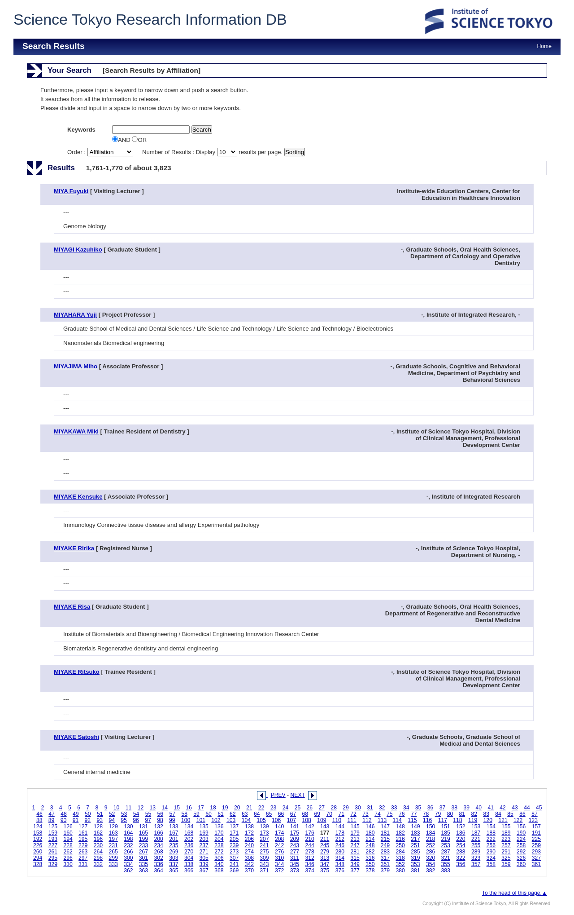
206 (249, 839)
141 (294, 826)
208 (279, 839)
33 (394, 807)
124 (37, 826)
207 (264, 839)
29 (346, 807)
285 (415, 852)
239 (234, 845)
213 (354, 839)
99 (172, 820)
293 (536, 852)
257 (505, 845)
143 (324, 826)
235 (173, 845)
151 (445, 826)
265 (113, 852)
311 (294, 858)
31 (370, 807)
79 (438, 814)
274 (249, 852)
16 (189, 807)
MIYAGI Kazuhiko (78, 249)
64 (257, 814)
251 (415, 845)
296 (67, 858)
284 (400, 852)
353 (415, 864)
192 (37, 839)
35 (418, 807)
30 (358, 807)
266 (128, 852)
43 (515, 807)
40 (478, 807)
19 (225, 807)
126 (67, 826)
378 (369, 870)
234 (158, 845)
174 (279, 833)
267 (143, 852)
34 (406, 807)
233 (143, 845)
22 (261, 807)
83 (486, 814)
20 (237, 807)
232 (128, 845)
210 (309, 839)
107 (291, 820)
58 (184, 814)
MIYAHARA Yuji (75, 314)
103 (230, 820)
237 (204, 845)
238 (218, 845)
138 (249, 826)
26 (310, 807)
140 (279, 826)
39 (467, 807)
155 (505, 826)
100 (185, 820)
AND (122, 140)
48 (64, 814)
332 (98, 864)
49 (76, 814)
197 (113, 839)
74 (377, 814)
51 (100, 814)
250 (400, 845)
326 (521, 858)
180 (369, 833)
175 (294, 833)
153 (475, 826)
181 (385, 833)
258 (521, 845)
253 (445, 845)
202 (188, 839)
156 (521, 826)
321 (445, 858)
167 (173, 833)
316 (369, 858)
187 (475, 833)
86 (522, 814)
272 (218, 852)
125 (52, 826)
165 (143, 833)
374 (309, 870)
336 (158, 864)
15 (177, 807)
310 (279, 858)
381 (415, 870)
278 (309, 852)
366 (188, 870)
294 (37, 858)
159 (52, 833)
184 (430, 833)
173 (264, 833)
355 (445, 864)
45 (539, 807)
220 (460, 839)
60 (208, 814)
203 (204, 839)
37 (442, 807)
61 (220, 814)
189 (505, 833)
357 (475, 864)
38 (455, 807)
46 (39, 814)
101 (200, 820)
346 (309, 864)
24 (286, 807)
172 (249, 833)
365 (173, 870)
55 (148, 814)
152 (460, 826)
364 (158, 870)
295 (52, 858)
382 (430, 870)
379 (385, 870)
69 (317, 814)
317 (385, 858)
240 (249, 845)
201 (173, 839)
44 (527, 807)
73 (365, 814)
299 (113, 858)
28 (333, 807)
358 (491, 864)
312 (309, 858)
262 (67, 852)
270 (188, 852)
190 (521, 833)
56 (160, 814)
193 (52, 839)
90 (64, 820)
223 (505, 839)
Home (544, 46)
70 (329, 814)
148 (400, 826)
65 (269, 814)
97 (148, 820)
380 (400, 870)
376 (339, 870)
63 (245, 814)
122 (517, 820)
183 (415, 833)
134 (188, 826)
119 (472, 820)
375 (324, 870)
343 (264, 864)
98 (160, 820)
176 (309, 833)
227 (52, 845)
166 (158, 833)
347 (324, 864)
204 (218, 839)
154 (491, 826)
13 (153, 807)
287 (445, 852)
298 (98, 858)
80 (450, 814)
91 (76, 820)
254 (460, 845)
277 (294, 852)
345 (294, 864)
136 (218, 826)
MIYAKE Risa (72, 606)
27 (321, 807)
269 (173, 852)
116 (427, 820)
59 (196, 814)
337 (173, 864)
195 (82, 839)
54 (136, 814)
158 (37, 833)
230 (98, 845)
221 (475, 839)
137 (234, 826)
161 (82, 833)
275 (264, 852)
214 (369, 839)
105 (261, 820)
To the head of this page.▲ (514, 893)
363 (143, 870)
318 (400, 858)
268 (158, 852)
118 (457, 820)
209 (294, 839)
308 (249, 858)
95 (124, 820)
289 (475, 852)
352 (400, 864)
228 (67, 845)
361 (536, 864)
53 (124, 814)
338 (188, 864)
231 (113, 845)
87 (534, 814)
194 (67, 839)
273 (234, 852)
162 (98, 833)
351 (385, 864)
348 (339, 864)
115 (412, 820)
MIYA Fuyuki (71, 191)
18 (213, 807)
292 (521, 852)
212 (339, 839)
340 (218, 864)
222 (491, 839)
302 (158, 858)
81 (462, 814)
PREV (278, 795)
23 (273, 807)
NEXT (298, 795)
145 (354, 826)
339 (204, 864)
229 (82, 845)
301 (143, 858)
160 (67, 833)
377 (354, 870)
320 (430, 858)
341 (234, 864)
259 (536, 845)
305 (204, 858)
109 (321, 820)
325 (505, 858)
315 (354, 858)
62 (233, 814)
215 (385, 839)
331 (82, 864)
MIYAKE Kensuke (78, 496)
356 (460, 864)
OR (139, 140)
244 (309, 845)
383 (445, 870)
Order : (101, 152)
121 (502, 820)
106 (276, 820)
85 (510, 814)
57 (172, 814)
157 (536, 826)
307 (234, 858)
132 (158, 826)
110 (336, 820)
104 (246, 820)
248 (369, 845)
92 (88, 820)
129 (113, 826)
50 (88, 814)
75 (390, 814)
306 (218, 858)
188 (491, 833)
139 (264, 826)
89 (51, 820)
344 (279, 864)
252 (430, 845)
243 (294, 845)
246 (339, 845)
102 (215, 820)
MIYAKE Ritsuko (77, 671)
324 (491, 858)
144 (339, 826)
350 (369, 864)
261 (52, 852)
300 (128, 858)
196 (98, 839)
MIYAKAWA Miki (76, 431)
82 (474, 814)
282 (369, 852)
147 (385, 826)
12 (141, 807)
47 (51, 814)
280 (339, 852)
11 (129, 807)
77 (414, 814)
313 (324, 858)
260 (37, 852)
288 (460, 852)
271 (204, 852)
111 (352, 820)
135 (204, 826)
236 (188, 845)
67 (293, 814)
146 (369, 826)
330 (67, 864)
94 (112, 820)
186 (460, 833)
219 (445, 839)
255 (475, 845)
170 (218, 833)
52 (112, 814)
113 (382, 820)
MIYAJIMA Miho (75, 366)
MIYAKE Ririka (74, 548)
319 (415, 858)
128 (98, 826)
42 (503, 807)
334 (128, 864)
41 (490, 807)
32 (382, 807)
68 (305, 814)
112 (366, 820)
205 (234, 839)
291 (505, 852)
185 (445, 833)
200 (158, 839)
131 (143, 826)
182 (400, 833)
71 (341, 814)
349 (354, 864)
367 (204, 870)
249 (385, 845)
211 (324, 839)
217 (415, 839)
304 (188, 858)
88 (39, 820)
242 (279, 845)
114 (397, 820)
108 (306, 820)
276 (279, 852)
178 (339, 833)
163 (113, 833)
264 (98, 852)
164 (128, 833)
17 (201, 807)
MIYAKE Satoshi (76, 737)
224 (521, 839)
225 (536, 839)
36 (430, 807)
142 (309, 826)
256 (491, 845)
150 (430, 826)
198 (128, 839)
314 (339, 858)
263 (82, 852)
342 (249, 864)
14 (164, 807)
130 (128, 826)
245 (324, 845)
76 (402, 814)
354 (430, 864)
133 (173, 826)
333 (113, 864)
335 (143, 864)
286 (430, 852)
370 (249, 870)
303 (173, 858)
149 (415, 826)
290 (491, 852)
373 (294, 870)
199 (143, 839)
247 (354, 845)
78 (426, 814)
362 (128, 870)
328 (37, 864)
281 (354, 852)
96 (136, 820)
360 (521, 864)
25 (298, 807)
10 (116, 807)
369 (234, 870)
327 (536, 858)
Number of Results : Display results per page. (213, 152)
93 (100, 820)
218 (430, 839)
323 (475, 858)
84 (498, 814)
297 (82, 858)
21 (249, 807)
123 (533, 820)
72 (353, 814)
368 (218, 870)
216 (400, 839)
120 (487, 820)
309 (264, 858)
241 (264, 845)
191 (536, 833)
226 (37, 845)
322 (460, 858)
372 (279, 870)
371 (264, 870)
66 (281, 814)
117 (442, 820)
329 (52, 864)
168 (188, 833)
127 (82, 826)
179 (354, 833)
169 (204, 833)
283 (385, 852)
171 (234, 833)
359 (505, 864)
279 (324, 852)
